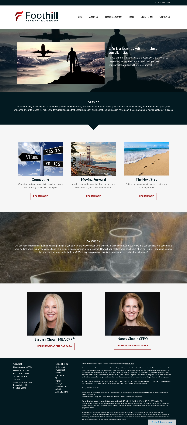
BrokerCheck (129, 363)
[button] (94, 17)
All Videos (59, 389)
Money (58, 381)
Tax (56, 378)
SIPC (152, 392)
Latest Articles (61, 386)
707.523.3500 (162, 3)
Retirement (60, 367)
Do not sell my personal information (135, 383)
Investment (60, 370)
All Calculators (61, 392)
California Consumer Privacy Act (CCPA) (151, 381)
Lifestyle (58, 384)
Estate (58, 373)
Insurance (59, 375)
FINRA (147, 392)
